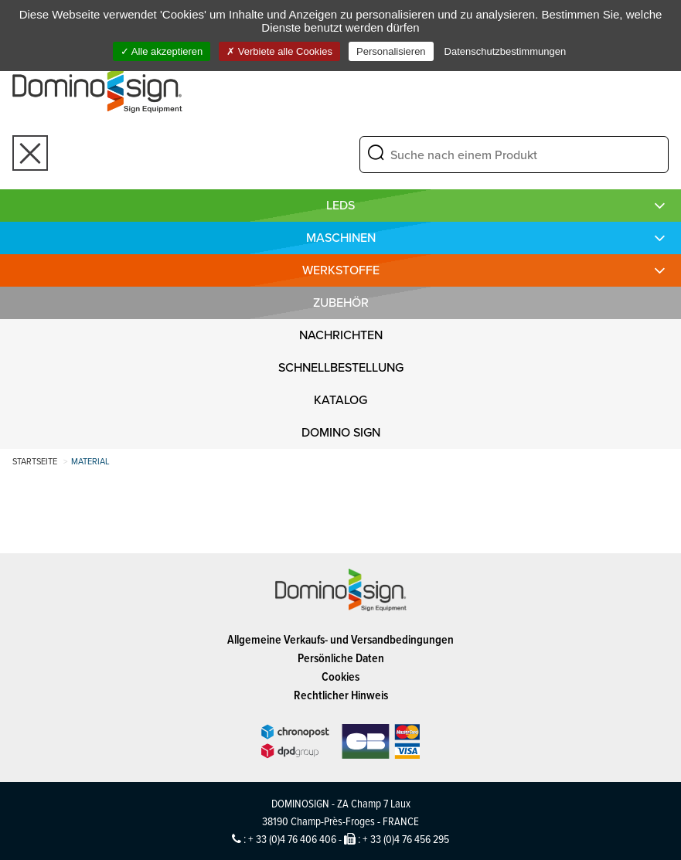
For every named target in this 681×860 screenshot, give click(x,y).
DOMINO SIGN (340, 432)
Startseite (34, 461)
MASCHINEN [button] (341, 237)
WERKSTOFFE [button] (341, 270)
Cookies (340, 676)
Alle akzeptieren (162, 51)
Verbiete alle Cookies (279, 51)
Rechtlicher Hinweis (341, 695)
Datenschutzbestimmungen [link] (505, 51)
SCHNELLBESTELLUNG (340, 367)
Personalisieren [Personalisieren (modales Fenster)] (391, 51)
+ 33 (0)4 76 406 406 (292, 839)
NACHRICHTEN (341, 335)
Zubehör (341, 302)
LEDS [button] (340, 205)
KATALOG (340, 400)
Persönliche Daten (341, 658)
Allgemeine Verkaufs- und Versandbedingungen (340, 639)
